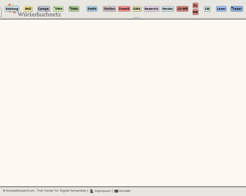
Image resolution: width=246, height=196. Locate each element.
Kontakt (122, 191)
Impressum (100, 191)
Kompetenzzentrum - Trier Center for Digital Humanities (46, 191)
